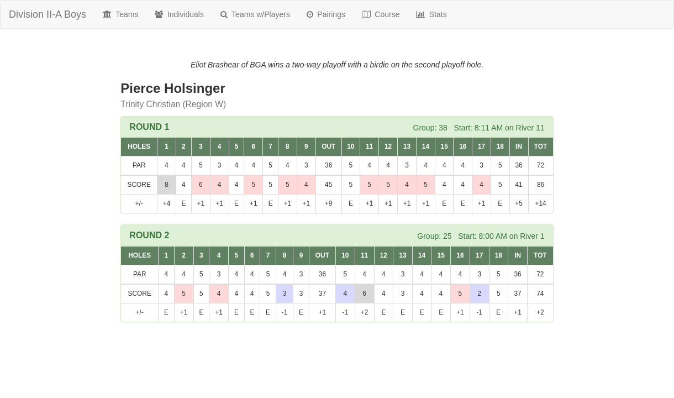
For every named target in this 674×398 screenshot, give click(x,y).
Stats (431, 14)
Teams (120, 14)
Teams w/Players (255, 14)
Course (381, 14)
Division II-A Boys (47, 14)
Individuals (179, 14)
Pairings (326, 14)
